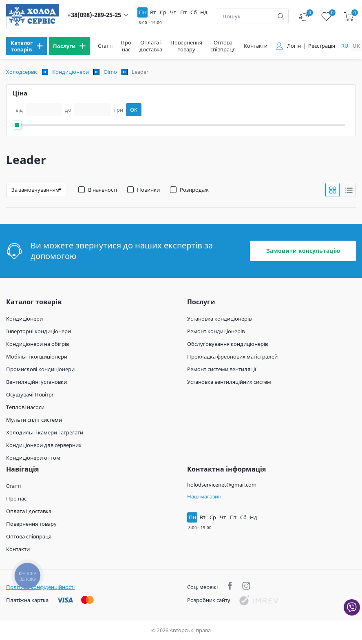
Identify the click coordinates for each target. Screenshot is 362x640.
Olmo (110, 72)
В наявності (102, 189)
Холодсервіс (22, 72)
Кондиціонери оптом (33, 457)
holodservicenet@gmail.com (221, 484)
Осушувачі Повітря (30, 394)
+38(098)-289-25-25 (94, 15)
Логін (294, 46)
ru (345, 45)
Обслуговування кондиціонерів (227, 344)
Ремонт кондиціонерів (216, 331)
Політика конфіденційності (40, 587)
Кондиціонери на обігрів (37, 344)
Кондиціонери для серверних (44, 445)
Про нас (126, 46)
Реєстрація (321, 46)
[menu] (26, 46)
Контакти (255, 45)
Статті (105, 45)
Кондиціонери (70, 72)
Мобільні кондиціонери (36, 356)
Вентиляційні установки (36, 381)
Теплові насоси (25, 407)
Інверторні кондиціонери (38, 331)
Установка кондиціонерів (219, 318)
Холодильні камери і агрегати (44, 432)
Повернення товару (186, 46)
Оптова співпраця (223, 46)
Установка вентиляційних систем (229, 381)
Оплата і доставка (150, 46)
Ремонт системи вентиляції (221, 369)
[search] (281, 16)
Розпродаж (194, 189)
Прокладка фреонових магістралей (232, 356)
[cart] (349, 16)
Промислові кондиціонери (40, 369)
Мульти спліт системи (34, 419)
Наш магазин (204, 496)
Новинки (148, 189)
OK (133, 109)
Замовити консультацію (303, 251)
